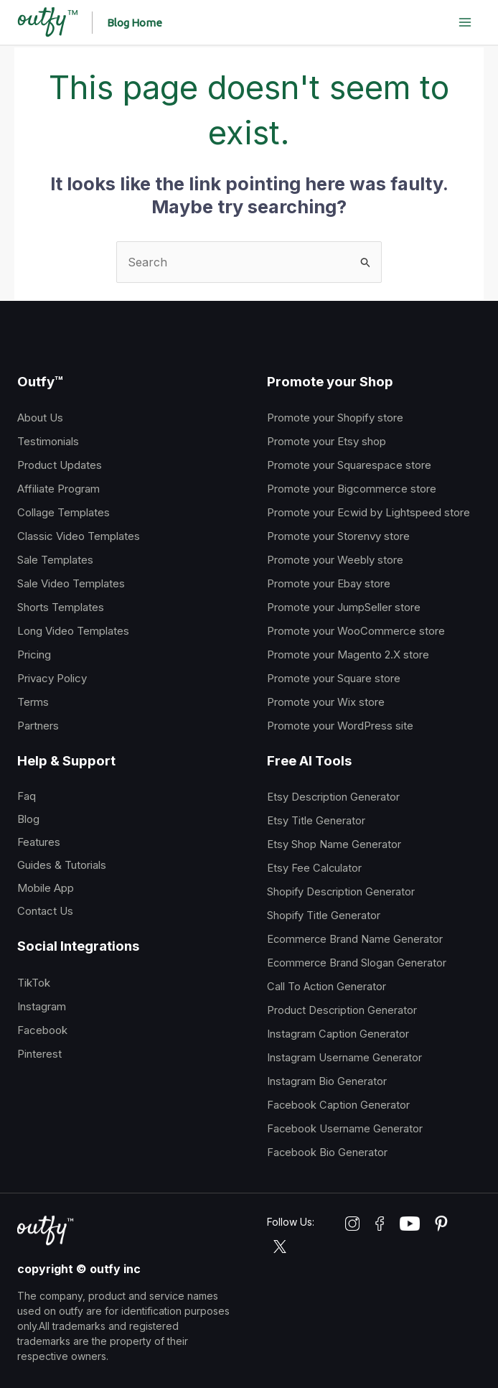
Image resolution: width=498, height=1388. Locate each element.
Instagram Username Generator (344, 1057)
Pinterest (39, 1054)
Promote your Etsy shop (326, 441)
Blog (28, 819)
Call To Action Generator (326, 986)
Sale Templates (55, 560)
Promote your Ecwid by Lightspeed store (368, 512)
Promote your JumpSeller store (344, 607)
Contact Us (45, 911)
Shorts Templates (60, 607)
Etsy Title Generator (316, 820)
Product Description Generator (342, 1010)
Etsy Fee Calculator (314, 868)
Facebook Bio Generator (327, 1152)
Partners (38, 725)
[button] (137, 22)
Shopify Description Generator (341, 891)
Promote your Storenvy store (338, 536)
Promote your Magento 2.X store (348, 654)
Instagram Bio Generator (327, 1081)
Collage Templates (63, 512)
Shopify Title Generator (323, 915)
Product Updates (59, 465)
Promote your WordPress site (340, 725)
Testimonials (48, 441)
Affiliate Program (58, 488)
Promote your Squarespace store (349, 465)
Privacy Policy (52, 678)
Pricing (34, 654)
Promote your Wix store (326, 702)
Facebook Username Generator (345, 1128)
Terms (33, 702)
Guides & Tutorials (61, 865)
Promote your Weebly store (335, 560)
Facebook (42, 1030)
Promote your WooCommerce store (356, 631)
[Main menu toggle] (465, 22)
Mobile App (45, 888)
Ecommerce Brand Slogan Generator (356, 962)
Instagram (41, 1006)
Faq (26, 796)
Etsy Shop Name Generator (334, 844)
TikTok (33, 982)
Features (38, 842)
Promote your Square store (333, 678)
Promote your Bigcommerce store (351, 488)
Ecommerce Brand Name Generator (355, 939)
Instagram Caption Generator (338, 1034)
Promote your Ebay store (328, 583)
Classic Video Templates (78, 536)
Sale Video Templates (71, 583)
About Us (40, 417)
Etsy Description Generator (333, 797)
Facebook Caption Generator (338, 1105)
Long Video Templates (73, 631)
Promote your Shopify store (335, 417)
